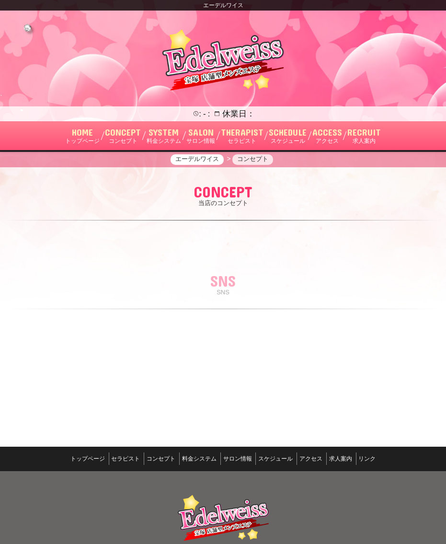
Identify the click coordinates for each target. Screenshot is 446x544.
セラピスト (105, 490)
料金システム (192, 490)
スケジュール (282, 490)
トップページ (61, 490)
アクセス (323, 490)
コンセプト (148, 490)
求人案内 (360, 490)
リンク (393, 490)
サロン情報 (237, 490)
